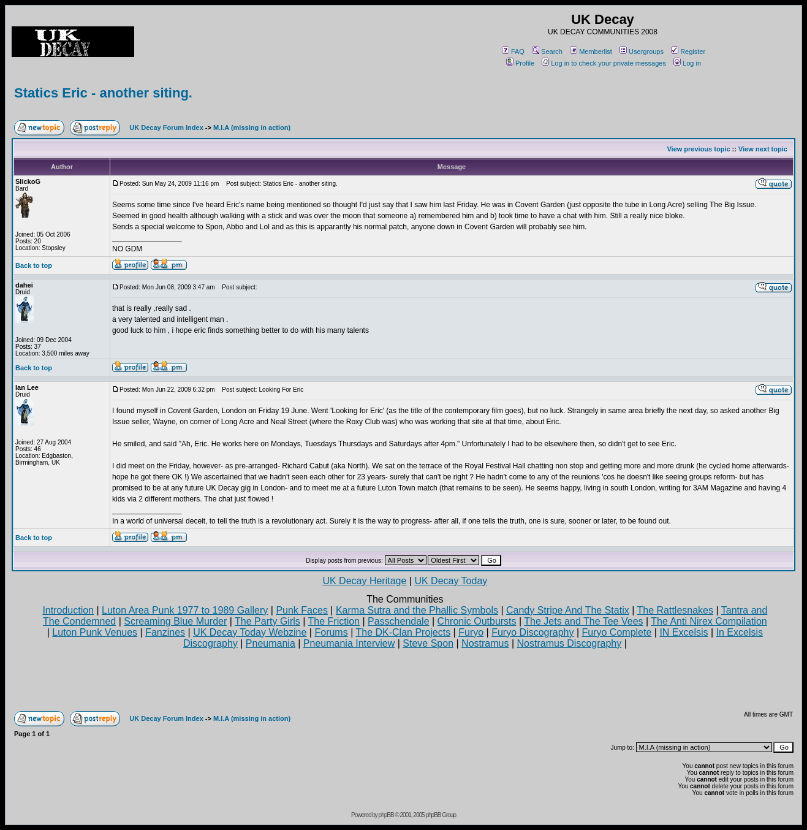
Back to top (33, 265)
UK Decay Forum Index (166, 127)
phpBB (386, 815)
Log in (687, 63)
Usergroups (641, 51)
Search (547, 51)
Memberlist (591, 51)
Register (688, 51)
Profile (520, 63)
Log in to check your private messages (604, 63)
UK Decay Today (450, 581)
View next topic (762, 149)
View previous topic (698, 149)
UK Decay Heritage (364, 581)
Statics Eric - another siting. (103, 93)
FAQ (513, 51)
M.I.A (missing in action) (251, 127)
